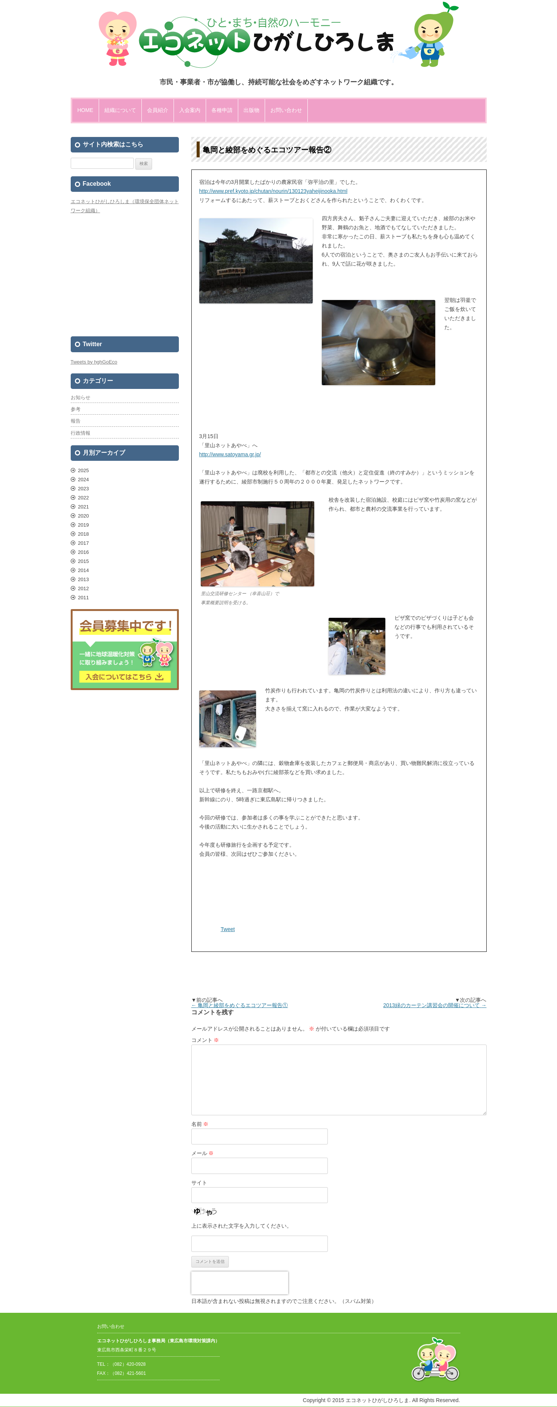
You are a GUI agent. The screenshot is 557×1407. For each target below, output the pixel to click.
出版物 (251, 110)
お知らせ (80, 397)
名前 (200, 1124)
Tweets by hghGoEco (94, 362)
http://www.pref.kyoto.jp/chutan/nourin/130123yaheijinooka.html (273, 191)
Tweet (228, 929)
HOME (85, 110)
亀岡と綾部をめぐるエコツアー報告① (239, 1005)
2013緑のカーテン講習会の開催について (434, 1005)
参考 (76, 409)
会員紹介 (157, 110)
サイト (199, 1183)
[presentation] (239, 1283)
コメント (205, 1040)
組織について (120, 110)
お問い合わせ (286, 110)
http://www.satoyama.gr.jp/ (230, 454)
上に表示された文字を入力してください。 (241, 1226)
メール (202, 1153)
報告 (76, 421)
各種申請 (222, 110)
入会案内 (189, 110)
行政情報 (80, 433)
